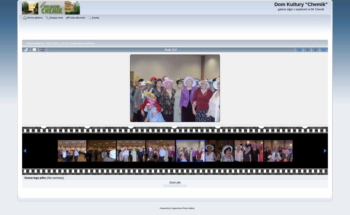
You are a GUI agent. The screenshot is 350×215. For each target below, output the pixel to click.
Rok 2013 (52, 43)
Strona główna (35, 43)
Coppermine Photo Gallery (183, 208)
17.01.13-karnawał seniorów (78, 43)
